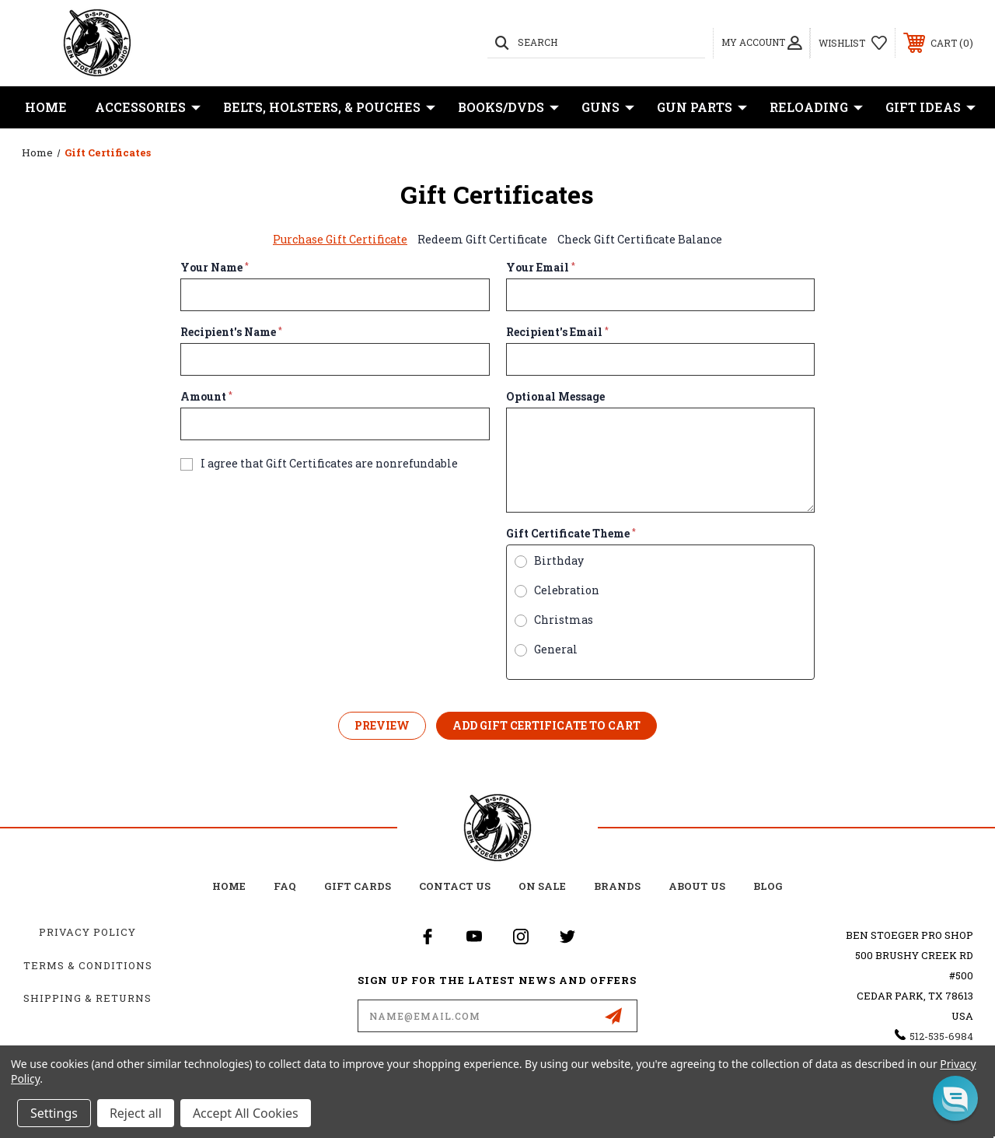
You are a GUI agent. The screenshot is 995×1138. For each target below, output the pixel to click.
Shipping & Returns (87, 998)
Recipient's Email (557, 332)
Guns (607, 107)
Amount (206, 396)
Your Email (540, 267)
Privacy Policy (87, 932)
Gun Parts (702, 107)
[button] (955, 1098)
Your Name (214, 267)
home (229, 886)
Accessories (148, 107)
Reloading (816, 107)
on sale (542, 886)
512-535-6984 (941, 1036)
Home (46, 107)
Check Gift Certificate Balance (639, 239)
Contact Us (455, 886)
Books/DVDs (508, 107)
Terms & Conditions (87, 965)
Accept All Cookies (245, 1113)
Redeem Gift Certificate (482, 239)
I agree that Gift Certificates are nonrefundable (329, 463)
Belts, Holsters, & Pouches (329, 107)
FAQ (285, 886)
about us (697, 886)
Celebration (566, 590)
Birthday (559, 560)
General (556, 649)
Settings (54, 1113)
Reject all (136, 1113)
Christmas (563, 620)
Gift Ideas (930, 107)
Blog (768, 886)
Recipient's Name (231, 332)
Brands (617, 886)
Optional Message (555, 396)
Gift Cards (357, 886)
